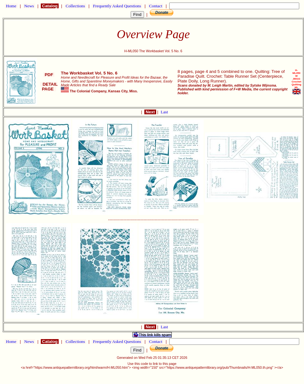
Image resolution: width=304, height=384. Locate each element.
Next (150, 112)
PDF (48, 74)
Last (164, 112)
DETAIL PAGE (49, 86)
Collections (75, 6)
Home (11, 6)
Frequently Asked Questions (117, 6)
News (29, 6)
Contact (155, 6)
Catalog (50, 6)
